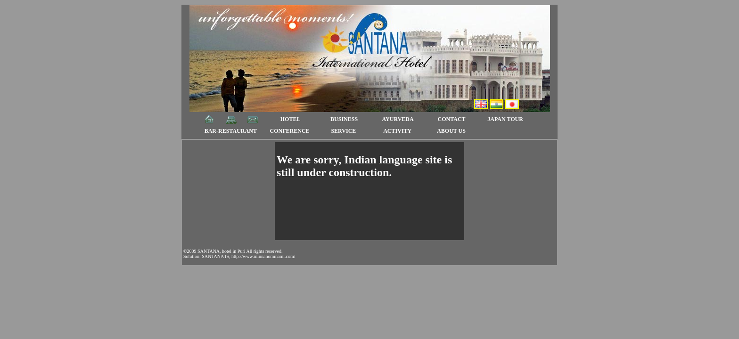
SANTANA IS (215, 256)
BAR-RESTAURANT (231, 131)
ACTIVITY (397, 131)
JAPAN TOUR (505, 119)
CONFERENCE (290, 131)
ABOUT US (451, 131)
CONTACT (452, 119)
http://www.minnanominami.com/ (263, 256)
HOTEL (290, 119)
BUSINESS (344, 119)
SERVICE (343, 131)
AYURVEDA (397, 119)
